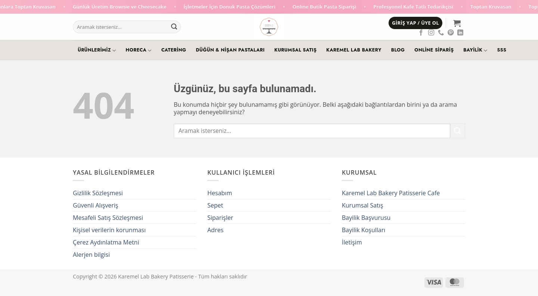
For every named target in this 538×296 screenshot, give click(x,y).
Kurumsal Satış (295, 50)
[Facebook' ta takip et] (421, 32)
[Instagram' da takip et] (431, 32)
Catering (173, 50)
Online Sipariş (434, 50)
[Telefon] (441, 32)
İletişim (352, 242)
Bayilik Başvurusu (366, 218)
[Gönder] (174, 27)
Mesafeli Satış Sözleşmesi (108, 218)
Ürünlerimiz (97, 50)
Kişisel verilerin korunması (109, 230)
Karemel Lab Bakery (353, 50)
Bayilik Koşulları (363, 230)
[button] (415, 23)
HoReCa (138, 50)
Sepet (215, 205)
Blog (398, 50)
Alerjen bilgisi (91, 254)
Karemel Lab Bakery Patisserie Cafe (391, 193)
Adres (215, 230)
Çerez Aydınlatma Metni (106, 242)
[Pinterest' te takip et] (451, 32)
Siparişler (220, 218)
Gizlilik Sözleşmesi (98, 193)
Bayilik (475, 50)
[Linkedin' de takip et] (460, 32)
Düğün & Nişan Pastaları (230, 50)
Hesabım (219, 193)
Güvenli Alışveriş (95, 205)
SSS (502, 50)
